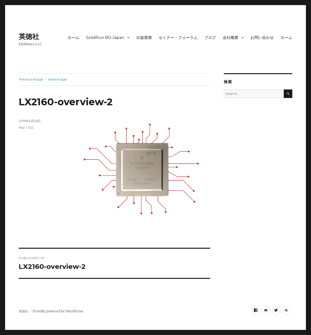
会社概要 (230, 37)
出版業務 (144, 37)
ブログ (210, 37)
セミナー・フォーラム (178, 37)
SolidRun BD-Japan (105, 37)
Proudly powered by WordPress (58, 311)
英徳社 (29, 36)
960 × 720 (26, 128)
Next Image (57, 79)
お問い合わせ (262, 37)
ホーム (73, 37)
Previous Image (31, 79)
